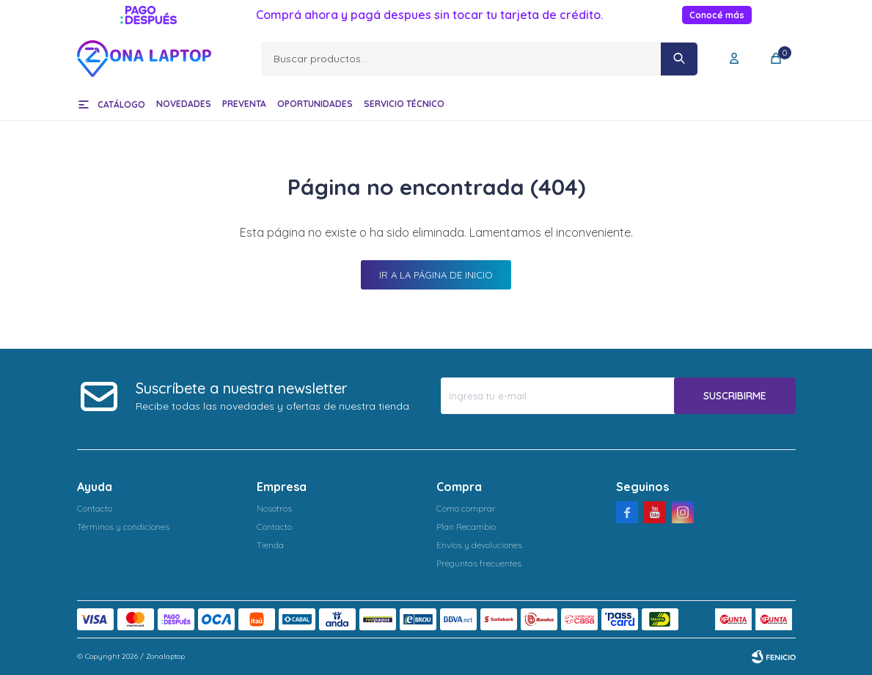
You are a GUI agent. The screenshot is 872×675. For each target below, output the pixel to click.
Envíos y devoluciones (479, 544)
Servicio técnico (404, 103)
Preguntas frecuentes (478, 563)
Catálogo (121, 104)
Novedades (183, 103)
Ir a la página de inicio (436, 275)
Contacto (94, 508)
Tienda (270, 544)
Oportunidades (315, 103)
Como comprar (466, 508)
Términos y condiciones (123, 526)
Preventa (244, 103)
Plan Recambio (466, 526)
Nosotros (274, 508)
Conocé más (716, 15)
